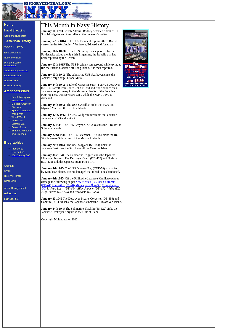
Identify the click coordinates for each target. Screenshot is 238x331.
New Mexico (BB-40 (88, 181)
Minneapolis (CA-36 (87, 185)
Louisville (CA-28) (63, 185)
